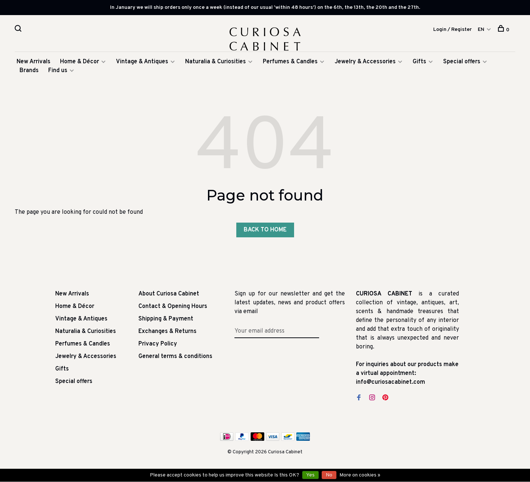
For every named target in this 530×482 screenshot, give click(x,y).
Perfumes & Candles (290, 63)
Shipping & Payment (165, 320)
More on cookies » (359, 475)
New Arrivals (33, 63)
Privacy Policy (157, 345)
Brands (29, 72)
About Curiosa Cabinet (168, 295)
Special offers (461, 63)
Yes (310, 475)
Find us (57, 72)
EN (481, 29)
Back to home (265, 231)
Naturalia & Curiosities (215, 63)
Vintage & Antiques (142, 63)
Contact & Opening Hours (172, 308)
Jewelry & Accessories (365, 63)
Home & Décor (79, 63)
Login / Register (452, 29)
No (329, 475)
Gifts (420, 63)
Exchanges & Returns (167, 333)
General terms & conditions (175, 358)
